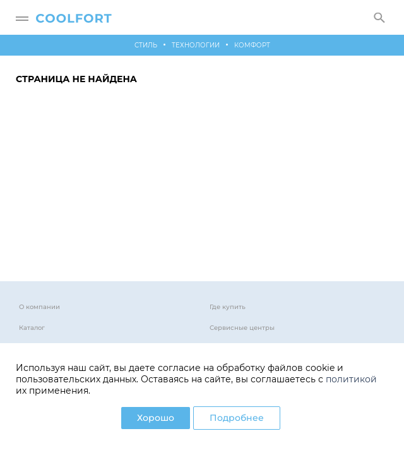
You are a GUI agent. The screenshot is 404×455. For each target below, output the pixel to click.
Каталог (32, 328)
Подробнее (237, 417)
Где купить (228, 307)
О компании (39, 307)
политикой (351, 379)
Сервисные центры (242, 328)
